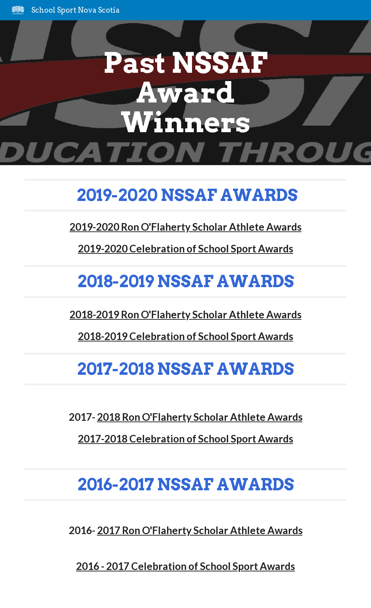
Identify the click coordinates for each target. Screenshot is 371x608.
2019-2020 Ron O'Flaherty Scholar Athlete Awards (185, 227)
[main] (185, 93)
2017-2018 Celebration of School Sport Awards (185, 438)
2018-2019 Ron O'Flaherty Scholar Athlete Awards (185, 314)
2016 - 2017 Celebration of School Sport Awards (185, 566)
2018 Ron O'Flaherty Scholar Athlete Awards (200, 417)
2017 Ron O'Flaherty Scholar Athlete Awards (200, 530)
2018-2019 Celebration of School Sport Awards (185, 336)
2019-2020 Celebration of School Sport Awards (185, 248)
